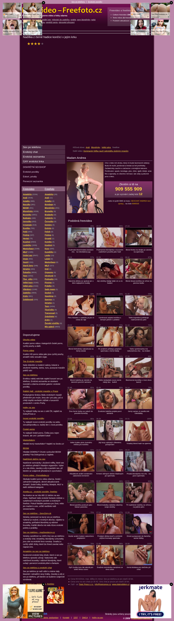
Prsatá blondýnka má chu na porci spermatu (139, 475)
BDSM (26, 448)
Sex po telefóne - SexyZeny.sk (37, 513)
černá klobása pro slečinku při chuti (138, 568)
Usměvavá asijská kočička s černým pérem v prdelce (110, 319)
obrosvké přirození (67, 22)
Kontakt (66, 618)
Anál (88, 147)
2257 (76, 618)
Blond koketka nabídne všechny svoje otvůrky (110, 506)
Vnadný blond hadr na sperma (139, 443)
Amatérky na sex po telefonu (36, 551)
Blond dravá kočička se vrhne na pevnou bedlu (139, 282)
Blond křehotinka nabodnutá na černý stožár (81, 350)
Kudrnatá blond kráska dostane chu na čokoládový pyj (81, 251)
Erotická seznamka (34, 156)
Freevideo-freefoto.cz (142, 618)
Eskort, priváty (30, 176)
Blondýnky (95, 147)
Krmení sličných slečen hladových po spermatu (109, 475)
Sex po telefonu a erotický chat (37, 567)
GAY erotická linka (33, 161)
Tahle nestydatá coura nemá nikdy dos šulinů (110, 381)
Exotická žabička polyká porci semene (110, 412)
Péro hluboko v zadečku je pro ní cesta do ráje (81, 319)
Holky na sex (29, 407)
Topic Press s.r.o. (86, 584)
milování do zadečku (60, 20)
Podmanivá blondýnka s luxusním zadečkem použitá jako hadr (109, 251)
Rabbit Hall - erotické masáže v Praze (40, 391)
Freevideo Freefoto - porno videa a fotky (62, 10)
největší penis (52, 22)
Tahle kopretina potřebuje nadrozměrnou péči (139, 319)
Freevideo (28, 188)
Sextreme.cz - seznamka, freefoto (38, 584)
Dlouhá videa (29, 339)
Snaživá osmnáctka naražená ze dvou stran (110, 568)
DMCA (85, 618)
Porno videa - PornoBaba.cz (36, 475)
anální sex (46, 20)
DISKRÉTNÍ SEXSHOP (34, 167)
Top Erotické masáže (32, 361)
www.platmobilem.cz (121, 584)
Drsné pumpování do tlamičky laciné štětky (138, 537)
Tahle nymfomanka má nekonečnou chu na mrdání (138, 350)
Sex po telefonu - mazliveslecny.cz (39, 532)
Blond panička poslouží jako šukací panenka (81, 506)
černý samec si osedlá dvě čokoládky (138, 412)
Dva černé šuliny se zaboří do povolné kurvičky (81, 412)
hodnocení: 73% (36, 43)
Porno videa (28, 350)
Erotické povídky (95, 2)
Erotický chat (30, 152)
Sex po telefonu (78, 2)
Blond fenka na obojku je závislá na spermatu (138, 251)
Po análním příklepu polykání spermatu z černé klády (110, 350)
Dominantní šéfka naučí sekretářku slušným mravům (105, 151)
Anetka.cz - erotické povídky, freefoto (40, 491)
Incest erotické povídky (33, 418)
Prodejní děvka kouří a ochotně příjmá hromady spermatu (109, 537)
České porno (29, 429)
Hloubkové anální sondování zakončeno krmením (81, 475)
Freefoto (49, 188)
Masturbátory (29, 440)
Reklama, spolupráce (49, 618)
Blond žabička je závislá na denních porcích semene (81, 381)
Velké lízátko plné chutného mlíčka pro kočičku (81, 443)
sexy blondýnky (83, 20)
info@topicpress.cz (103, 584)
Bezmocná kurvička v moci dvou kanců (138, 381)
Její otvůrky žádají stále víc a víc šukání (110, 282)
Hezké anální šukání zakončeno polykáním (81, 537)
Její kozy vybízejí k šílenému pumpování (109, 443)
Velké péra (106, 147)
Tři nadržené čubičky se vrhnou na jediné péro (138, 506)
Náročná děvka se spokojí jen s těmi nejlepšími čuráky (81, 282)
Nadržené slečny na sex (34, 459)
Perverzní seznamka (33, 181)
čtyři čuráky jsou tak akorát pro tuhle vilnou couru (81, 568)
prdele (73, 20)
